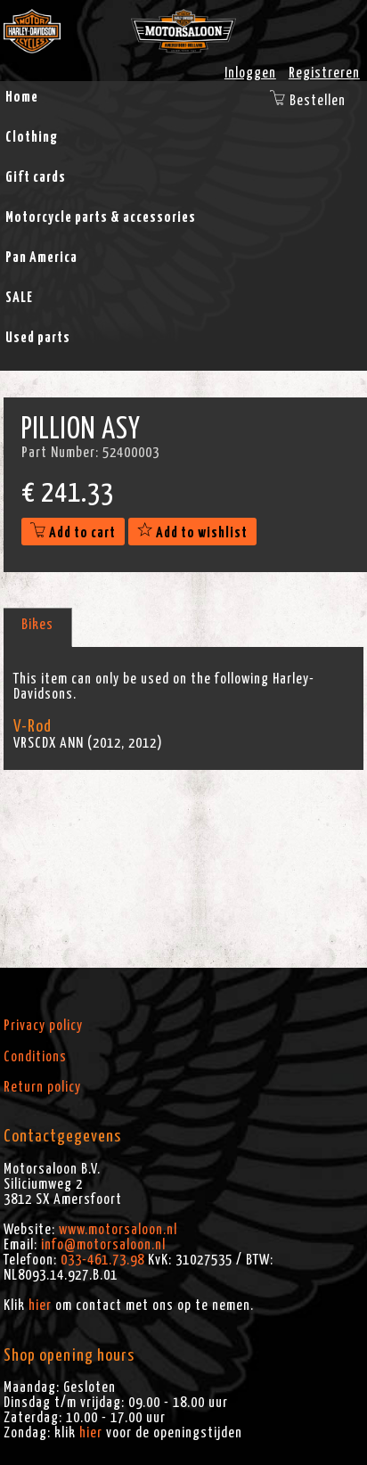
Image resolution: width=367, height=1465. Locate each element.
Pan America (41, 257)
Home (21, 97)
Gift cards (35, 177)
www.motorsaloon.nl (118, 1230)
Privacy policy (43, 1026)
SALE (19, 298)
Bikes (37, 625)
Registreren (324, 73)
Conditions (35, 1057)
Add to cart (73, 533)
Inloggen (250, 73)
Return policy (42, 1087)
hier (40, 1305)
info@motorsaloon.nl (103, 1245)
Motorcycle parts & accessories (100, 217)
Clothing (31, 137)
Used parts (37, 338)
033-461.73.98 (102, 1260)
